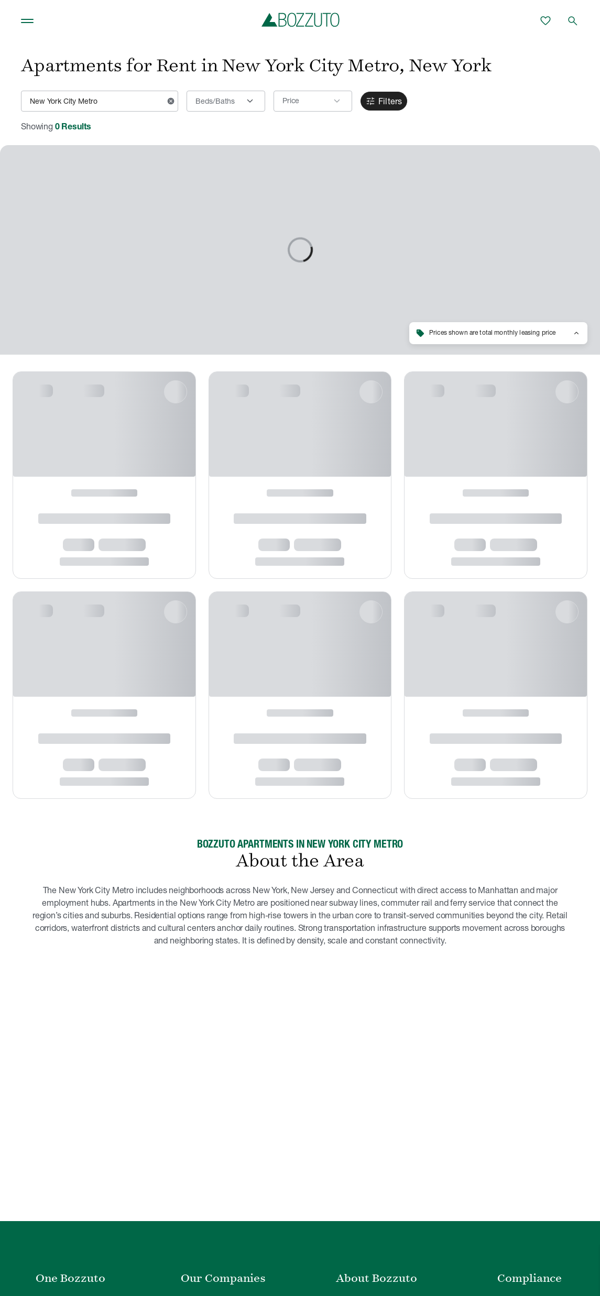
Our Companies (223, 1278)
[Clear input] (171, 101)
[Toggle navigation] (27, 20)
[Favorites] (545, 20)
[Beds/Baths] (226, 101)
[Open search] (572, 20)
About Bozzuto (376, 1278)
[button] (312, 101)
